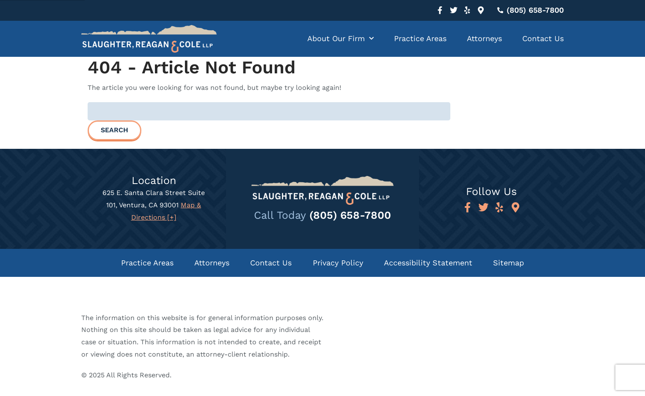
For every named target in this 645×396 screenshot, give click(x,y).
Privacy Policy (338, 262)
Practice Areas (420, 38)
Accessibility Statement (428, 262)
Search (114, 130)
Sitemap (509, 262)
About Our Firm (340, 39)
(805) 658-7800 (350, 215)
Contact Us (543, 38)
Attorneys (484, 38)
